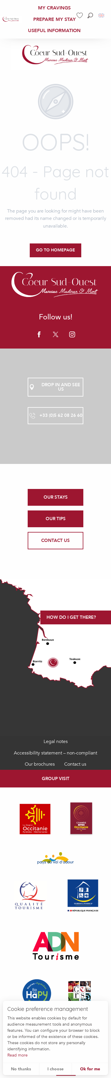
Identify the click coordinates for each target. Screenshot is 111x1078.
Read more (17, 1055)
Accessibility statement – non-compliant (55, 753)
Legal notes (56, 741)
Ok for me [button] (90, 1069)
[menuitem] (11, 19)
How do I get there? (71, 617)
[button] (90, 15)
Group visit (55, 779)
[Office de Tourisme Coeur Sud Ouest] (55, 55)
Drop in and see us (54, 387)
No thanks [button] (21, 1069)
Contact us (75, 764)
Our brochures (40, 764)
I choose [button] (55, 1069)
